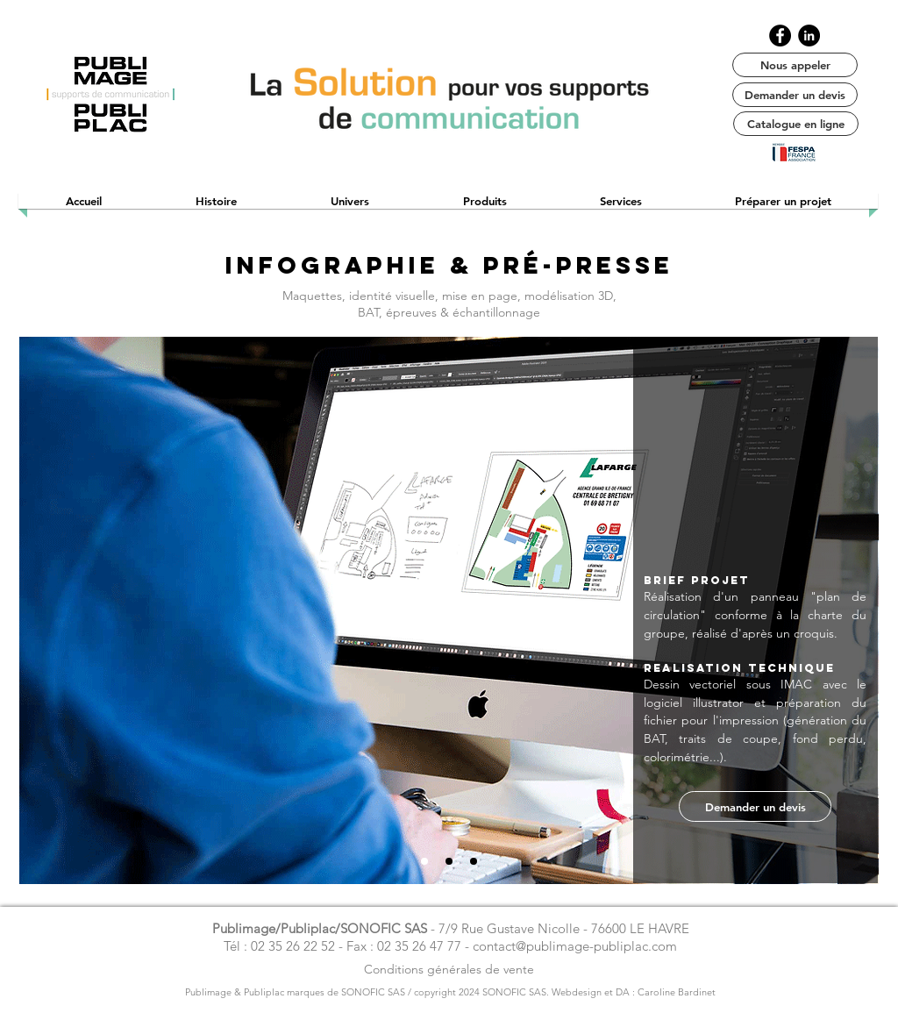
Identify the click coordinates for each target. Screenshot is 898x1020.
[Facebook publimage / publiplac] (780, 35)
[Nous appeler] (795, 65)
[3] (473, 861)
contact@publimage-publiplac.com (575, 946)
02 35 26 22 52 (293, 946)
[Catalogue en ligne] (796, 123)
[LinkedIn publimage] (809, 35)
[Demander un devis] (795, 94)
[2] (449, 861)
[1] (424, 861)
